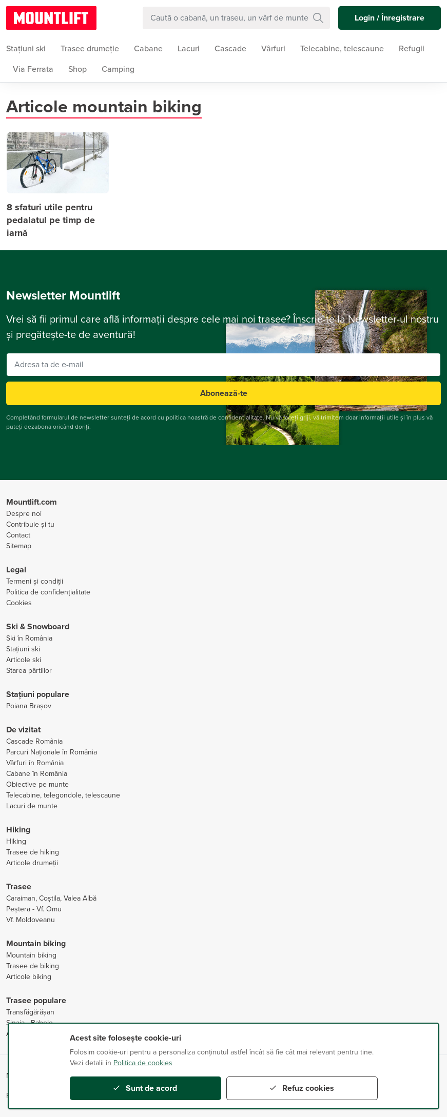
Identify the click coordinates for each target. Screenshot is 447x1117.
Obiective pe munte (37, 784)
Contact (18, 535)
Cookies (19, 603)
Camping (118, 69)
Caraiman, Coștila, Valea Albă (51, 898)
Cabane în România (36, 773)
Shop (77, 69)
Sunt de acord (145, 1088)
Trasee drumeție (90, 49)
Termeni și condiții (34, 581)
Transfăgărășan (30, 1012)
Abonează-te (223, 393)
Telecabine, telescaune (342, 49)
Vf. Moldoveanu (30, 919)
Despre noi (24, 513)
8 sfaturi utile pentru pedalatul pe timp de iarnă (51, 220)
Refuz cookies (302, 1088)
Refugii (411, 49)
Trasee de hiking (32, 852)
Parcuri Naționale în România (51, 752)
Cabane (148, 49)
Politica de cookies (142, 1063)
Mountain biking (31, 955)
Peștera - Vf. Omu (34, 909)
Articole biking (28, 976)
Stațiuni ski (23, 649)
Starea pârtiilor (29, 670)
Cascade (230, 49)
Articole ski (23, 659)
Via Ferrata (33, 69)
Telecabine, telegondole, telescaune (63, 795)
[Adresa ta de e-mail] (223, 364)
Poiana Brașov (28, 706)
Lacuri (189, 49)
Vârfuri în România (35, 763)
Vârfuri (273, 49)
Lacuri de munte (31, 806)
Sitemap (18, 546)
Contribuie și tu (30, 524)
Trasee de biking (32, 966)
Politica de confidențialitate (48, 592)
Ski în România (29, 638)
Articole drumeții (32, 863)
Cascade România (34, 741)
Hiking (16, 841)
